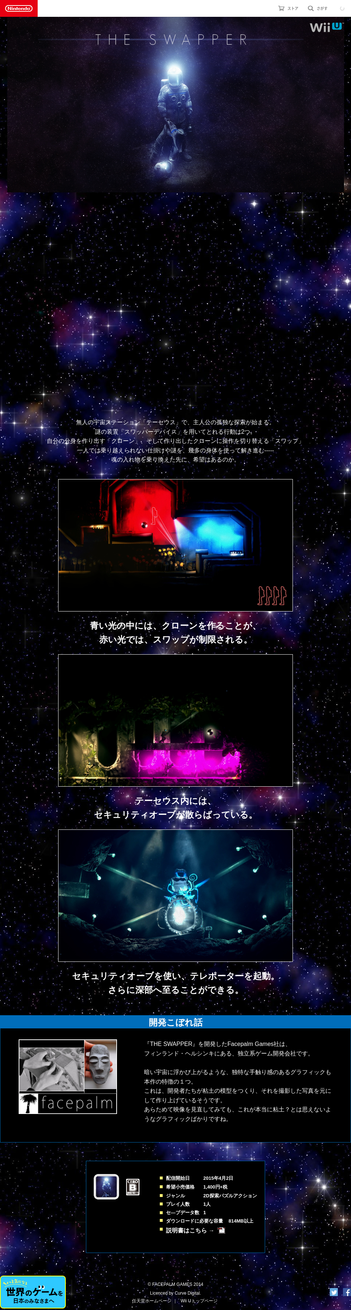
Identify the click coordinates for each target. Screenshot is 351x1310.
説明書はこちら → (190, 1230)
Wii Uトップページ (199, 1300)
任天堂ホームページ (151, 1300)
